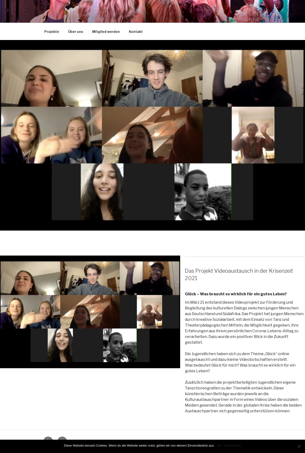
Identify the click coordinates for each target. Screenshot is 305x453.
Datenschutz (232, 445)
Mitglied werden (106, 32)
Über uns (75, 32)
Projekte (51, 32)
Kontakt (136, 32)
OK (219, 445)
